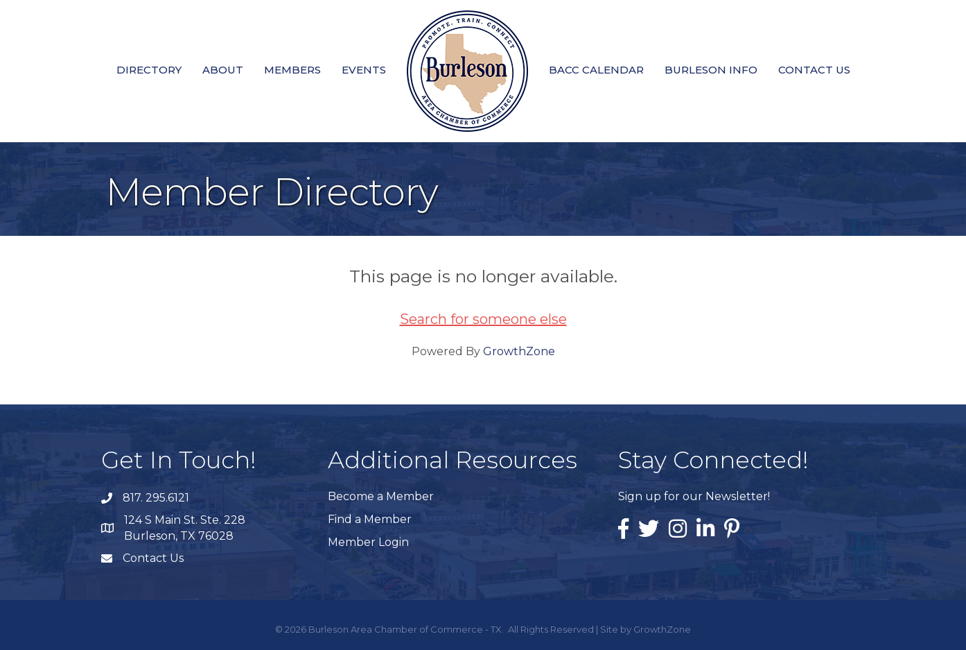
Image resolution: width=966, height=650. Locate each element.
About (222, 69)
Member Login (368, 542)
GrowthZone (519, 351)
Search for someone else (483, 319)
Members (292, 69)
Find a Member (370, 519)
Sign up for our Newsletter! (694, 496)
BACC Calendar (596, 69)
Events (364, 69)
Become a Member (381, 496)
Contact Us (814, 69)
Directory (149, 69)
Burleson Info (711, 69)
